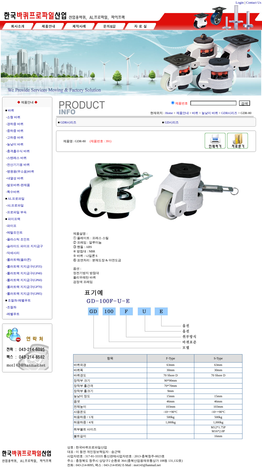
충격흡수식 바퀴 (18, 151)
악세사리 (13, 253)
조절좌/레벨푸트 (19, 300)
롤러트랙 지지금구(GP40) (24, 273)
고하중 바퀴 (15, 137)
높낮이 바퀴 (15, 144)
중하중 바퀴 (15, 131)
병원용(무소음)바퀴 (20, 171)
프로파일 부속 (17, 212)
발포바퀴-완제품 (18, 185)
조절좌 (11, 307)
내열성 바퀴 (15, 178)
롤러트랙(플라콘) (19, 260)
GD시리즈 (172, 122)
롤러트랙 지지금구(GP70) (24, 287)
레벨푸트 (13, 314)
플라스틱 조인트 (18, 239)
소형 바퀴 (13, 117)
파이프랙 (14, 219)
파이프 (11, 226)
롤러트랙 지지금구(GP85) (24, 293)
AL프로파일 (16, 198)
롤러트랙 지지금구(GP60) (24, 280)
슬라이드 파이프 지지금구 (25, 246)
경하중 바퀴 (15, 124)
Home (169, 113)
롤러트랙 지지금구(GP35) (24, 266)
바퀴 (11, 110)
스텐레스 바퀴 (17, 158)
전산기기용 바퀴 (18, 165)
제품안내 (182, 113)
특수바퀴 (13, 192)
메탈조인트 (15, 232)
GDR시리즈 (229, 113)
